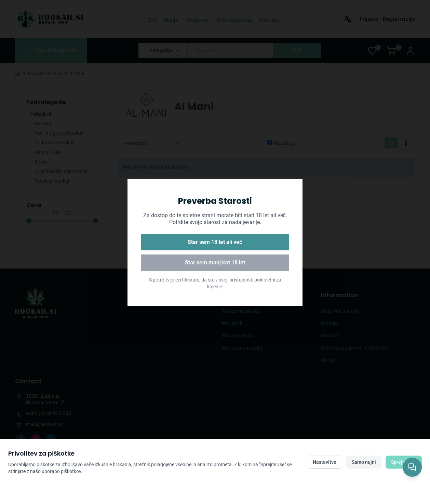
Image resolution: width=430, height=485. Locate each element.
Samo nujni (364, 462)
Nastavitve (324, 462)
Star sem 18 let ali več (215, 242)
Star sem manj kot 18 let (215, 262)
